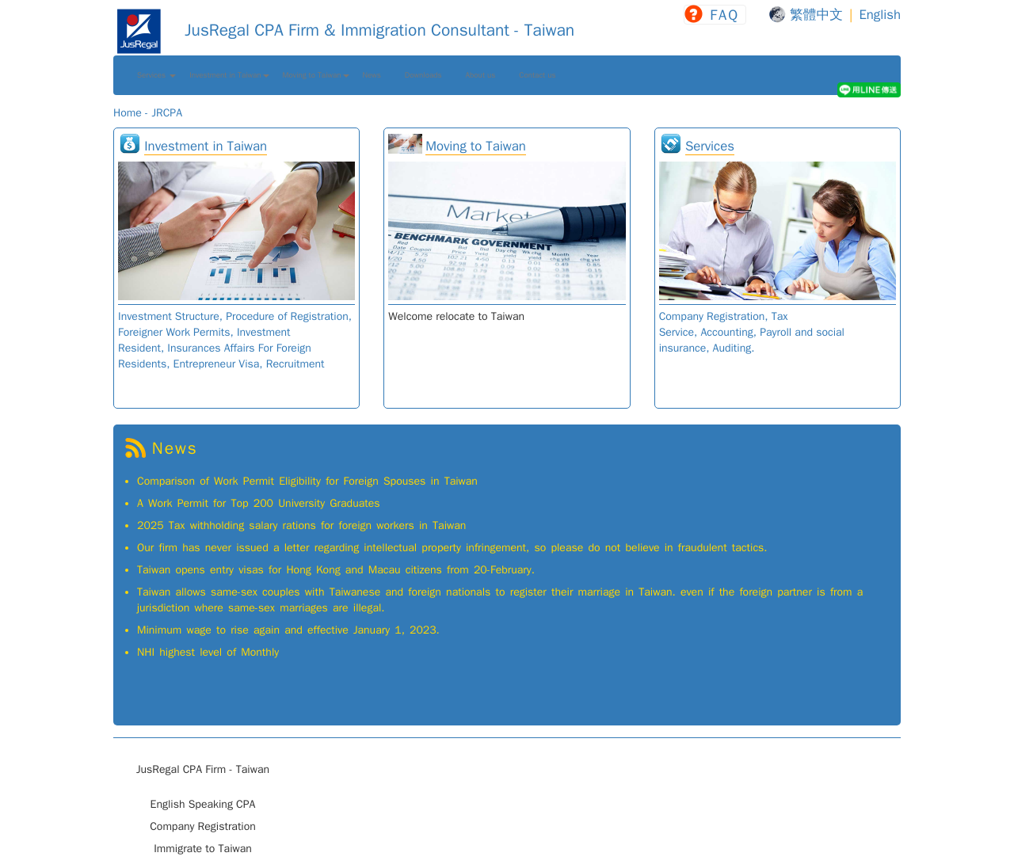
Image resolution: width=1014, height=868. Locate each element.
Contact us (537, 75)
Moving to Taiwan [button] (316, 75)
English (880, 14)
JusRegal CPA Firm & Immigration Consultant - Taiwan (343, 30)
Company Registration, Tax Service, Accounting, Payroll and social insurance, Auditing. (751, 332)
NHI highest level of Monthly (208, 652)
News (372, 75)
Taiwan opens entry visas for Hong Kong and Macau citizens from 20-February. (336, 570)
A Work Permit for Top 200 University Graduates (258, 503)
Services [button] (156, 75)
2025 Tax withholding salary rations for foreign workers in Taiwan (301, 525)
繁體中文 (816, 14)
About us (481, 75)
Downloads (423, 75)
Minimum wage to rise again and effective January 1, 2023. (288, 630)
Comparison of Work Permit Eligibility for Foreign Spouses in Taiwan (307, 481)
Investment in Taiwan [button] (229, 75)
